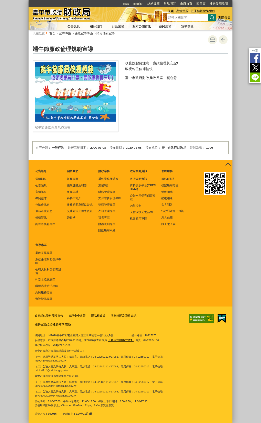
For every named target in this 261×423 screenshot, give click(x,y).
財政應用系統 (106, 230)
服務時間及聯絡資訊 (80, 204)
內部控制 (135, 205)
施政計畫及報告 (77, 185)
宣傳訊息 (41, 191)
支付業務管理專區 (109, 198)
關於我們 (96, 26)
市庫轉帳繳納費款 (203, 11)
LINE (255, 77)
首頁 (52, 33)
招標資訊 (41, 217)
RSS (126, 3)
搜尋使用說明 (219, 3)
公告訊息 (73, 26)
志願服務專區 (43, 292)
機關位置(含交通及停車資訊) (51, 324)
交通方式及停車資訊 (80, 211)
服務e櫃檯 (167, 178)
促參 (171, 11)
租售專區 (104, 217)
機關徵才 (41, 198)
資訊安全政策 (74, 315)
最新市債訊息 (43, 211)
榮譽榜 (71, 217)
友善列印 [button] (212, 39)
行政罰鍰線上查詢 (172, 211)
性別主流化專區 (45, 279)
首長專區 (72, 178)
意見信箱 (167, 217)
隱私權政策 (94, 315)
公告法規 (41, 185)
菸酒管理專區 (106, 204)
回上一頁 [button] (223, 39)
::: (26, 1)
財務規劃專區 (106, 224)
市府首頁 (186, 3)
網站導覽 (153, 3)
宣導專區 (187, 26)
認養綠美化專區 (45, 224)
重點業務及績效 (108, 178)
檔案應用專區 (138, 218)
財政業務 (118, 26)
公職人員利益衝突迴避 (48, 271)
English (138, 3)
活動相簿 (167, 191)
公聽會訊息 (42, 204)
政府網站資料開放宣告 (48, 315)
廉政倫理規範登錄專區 (48, 261)
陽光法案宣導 (105, 33)
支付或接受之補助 (141, 212)
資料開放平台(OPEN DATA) (143, 187)
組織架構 (72, 191)
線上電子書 (168, 224)
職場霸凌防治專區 (46, 286)
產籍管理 (182, 11)
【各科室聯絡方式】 (120, 339)
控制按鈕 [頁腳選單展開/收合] (227, 164)
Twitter (255, 68)
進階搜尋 (224, 17)
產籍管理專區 (106, 211)
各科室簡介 (74, 198)
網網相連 (167, 198)
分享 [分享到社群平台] (255, 50)
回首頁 (201, 3)
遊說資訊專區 (43, 298)
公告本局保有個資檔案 (143, 197)
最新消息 (41, 178)
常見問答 (170, 3)
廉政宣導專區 (84, 33)
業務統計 (104, 185)
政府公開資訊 (142, 26)
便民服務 (165, 26)
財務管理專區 (106, 191)
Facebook (255, 58)
